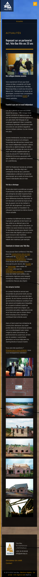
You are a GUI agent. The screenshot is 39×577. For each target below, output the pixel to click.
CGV (14, 575)
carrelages (9, 269)
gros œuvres (20, 256)
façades (28, 264)
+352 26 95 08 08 (22, 551)
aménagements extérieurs (15, 271)
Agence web (21, 575)
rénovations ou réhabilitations (16, 259)
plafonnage (12, 266)
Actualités (19, 21)
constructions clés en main (21, 254)
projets (25, 96)
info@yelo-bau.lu (21, 553)
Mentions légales (26, 572)
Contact (9, 563)
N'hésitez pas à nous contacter (16, 350)
